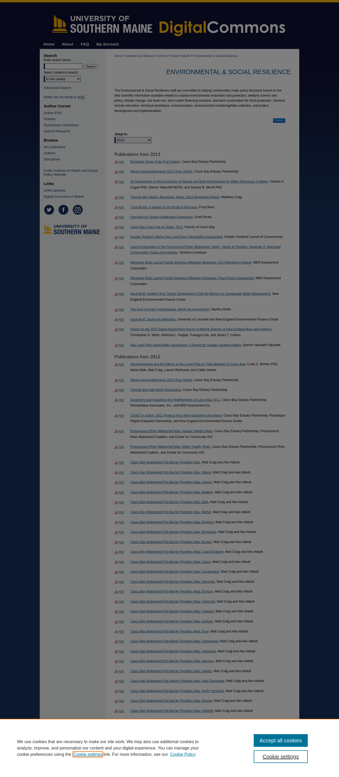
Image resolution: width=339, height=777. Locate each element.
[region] (169, 748)
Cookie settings (87, 754)
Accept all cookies (281, 740)
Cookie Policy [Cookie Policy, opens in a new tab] (183, 754)
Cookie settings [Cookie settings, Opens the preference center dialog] (281, 757)
